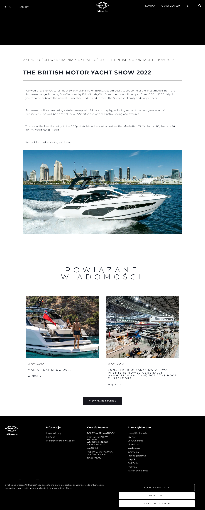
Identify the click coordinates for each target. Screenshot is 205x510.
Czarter (132, 437)
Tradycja (132, 467)
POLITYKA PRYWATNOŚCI (101, 433)
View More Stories (102, 400)
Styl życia (133, 463)
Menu (7, 6)
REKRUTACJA (94, 458)
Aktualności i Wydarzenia (48, 60)
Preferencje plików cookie (60, 440)
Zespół (131, 459)
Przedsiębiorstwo (137, 455)
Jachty (24, 6)
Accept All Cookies (157, 504)
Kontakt (151, 5)
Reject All (156, 495)
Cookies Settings (156, 487)
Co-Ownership (135, 440)
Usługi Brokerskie (137, 433)
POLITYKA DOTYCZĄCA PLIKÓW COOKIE (99, 453)
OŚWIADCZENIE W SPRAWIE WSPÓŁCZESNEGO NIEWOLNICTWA (97, 441)
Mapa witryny (53, 433)
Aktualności (134, 444)
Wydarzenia (134, 448)
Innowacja (133, 452)
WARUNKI (92, 448)
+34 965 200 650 (170, 5)
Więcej (33, 376)
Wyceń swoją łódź (138, 470)
